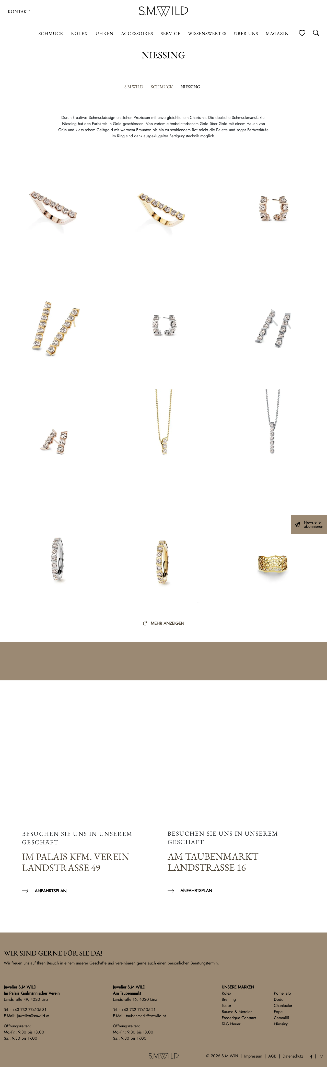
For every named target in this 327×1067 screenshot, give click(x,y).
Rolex (226, 993)
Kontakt (19, 11)
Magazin (277, 33)
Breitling (229, 999)
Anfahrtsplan (50, 891)
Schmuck (51, 33)
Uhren (104, 33)
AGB (272, 1056)
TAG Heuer (231, 1024)
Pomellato (282, 993)
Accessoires (137, 33)
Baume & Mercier (237, 1012)
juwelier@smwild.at (33, 1016)
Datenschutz (293, 1056)
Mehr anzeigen (167, 623)
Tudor (226, 1005)
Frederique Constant (239, 1018)
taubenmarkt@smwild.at (146, 1016)
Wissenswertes (207, 33)
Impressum (253, 1056)
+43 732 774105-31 (29, 1010)
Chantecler (283, 1005)
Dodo (279, 999)
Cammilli (281, 1018)
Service (170, 33)
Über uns (246, 33)
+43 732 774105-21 (138, 1010)
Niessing (281, 1024)
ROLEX (79, 33)
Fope (278, 1012)
